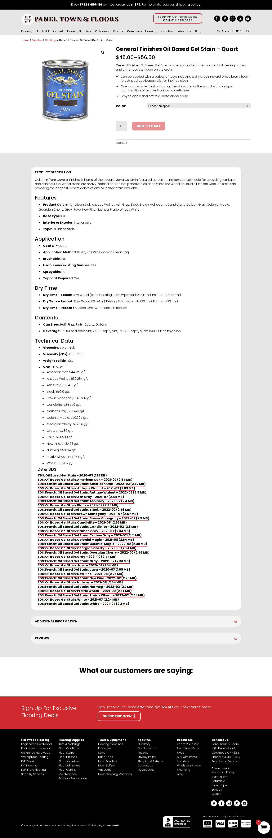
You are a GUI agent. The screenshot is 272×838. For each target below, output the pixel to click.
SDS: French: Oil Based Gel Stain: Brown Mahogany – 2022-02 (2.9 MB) (93, 518)
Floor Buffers (106, 765)
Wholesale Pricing (189, 765)
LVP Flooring (29, 761)
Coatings (50, 40)
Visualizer (167, 31)
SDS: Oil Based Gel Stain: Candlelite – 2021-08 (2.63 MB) (82, 522)
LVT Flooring (29, 765)
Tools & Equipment (50, 31)
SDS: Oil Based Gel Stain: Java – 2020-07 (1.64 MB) (78, 565)
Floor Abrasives (69, 761)
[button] (102, 52)
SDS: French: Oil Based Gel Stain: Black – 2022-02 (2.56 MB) (85, 509)
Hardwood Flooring (35, 740)
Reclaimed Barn (188, 748)
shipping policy (188, 4)
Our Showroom (148, 748)
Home (25, 40)
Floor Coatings (69, 748)
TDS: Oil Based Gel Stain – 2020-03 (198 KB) (72, 475)
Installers (183, 761)
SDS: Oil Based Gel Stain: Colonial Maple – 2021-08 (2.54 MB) (86, 539)
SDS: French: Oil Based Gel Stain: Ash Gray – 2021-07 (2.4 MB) (86, 501)
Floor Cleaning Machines (115, 774)
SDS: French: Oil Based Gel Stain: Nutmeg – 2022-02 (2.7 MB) (86, 587)
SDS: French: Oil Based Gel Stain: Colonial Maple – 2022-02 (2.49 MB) (92, 544)
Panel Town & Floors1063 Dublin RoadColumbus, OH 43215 (225, 748)
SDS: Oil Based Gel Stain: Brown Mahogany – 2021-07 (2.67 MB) (88, 514)
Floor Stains (66, 753)
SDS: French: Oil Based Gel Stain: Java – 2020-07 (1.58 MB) (84, 569)
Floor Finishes (68, 757)
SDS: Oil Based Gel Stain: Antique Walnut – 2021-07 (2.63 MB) (86, 488)
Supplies (37, 40)
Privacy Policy (147, 757)
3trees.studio (111, 825)
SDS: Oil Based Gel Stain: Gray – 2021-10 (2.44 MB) (77, 557)
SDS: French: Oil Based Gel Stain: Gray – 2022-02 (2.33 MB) (84, 561)
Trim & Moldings (69, 744)
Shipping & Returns (150, 761)
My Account (225, 31)
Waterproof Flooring (34, 757)
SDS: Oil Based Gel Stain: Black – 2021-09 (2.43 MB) (78, 505)
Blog (198, 31)
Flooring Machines (110, 744)
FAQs (180, 753)
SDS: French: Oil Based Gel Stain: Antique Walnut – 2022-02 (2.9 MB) (92, 492)
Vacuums (104, 770)
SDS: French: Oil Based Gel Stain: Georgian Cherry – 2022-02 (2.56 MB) (93, 552)
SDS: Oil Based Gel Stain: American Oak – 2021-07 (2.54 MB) (85, 479)
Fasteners (105, 748)
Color (121, 106)
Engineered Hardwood (36, 744)
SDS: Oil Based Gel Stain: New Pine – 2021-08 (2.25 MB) (80, 574)
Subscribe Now (117, 716)
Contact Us (145, 765)
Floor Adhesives (69, 765)
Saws (101, 753)
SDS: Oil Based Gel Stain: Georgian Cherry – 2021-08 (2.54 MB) (87, 548)
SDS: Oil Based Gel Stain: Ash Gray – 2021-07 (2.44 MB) (81, 497)
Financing (183, 770)
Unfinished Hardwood (35, 753)
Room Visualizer (188, 744)
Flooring (27, 31)
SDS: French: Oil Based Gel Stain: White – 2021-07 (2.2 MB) (83, 604)
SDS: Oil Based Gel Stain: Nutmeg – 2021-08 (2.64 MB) (80, 582)
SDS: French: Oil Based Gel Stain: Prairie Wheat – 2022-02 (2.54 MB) (91, 595)
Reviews (143, 753)
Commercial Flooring (141, 31)
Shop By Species (32, 774)
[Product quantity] (121, 126)
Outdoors (102, 31)
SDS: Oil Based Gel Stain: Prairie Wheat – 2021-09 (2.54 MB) (85, 591)
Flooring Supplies (79, 31)
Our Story (144, 744)
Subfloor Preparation (73, 778)
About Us (184, 31)
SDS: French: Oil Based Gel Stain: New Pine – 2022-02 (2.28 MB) (87, 578)
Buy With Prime (187, 757)
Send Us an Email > (224, 761)
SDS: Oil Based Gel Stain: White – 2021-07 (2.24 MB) (78, 599)
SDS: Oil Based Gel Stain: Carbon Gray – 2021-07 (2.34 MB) (84, 531)
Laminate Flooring (33, 770)
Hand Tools (106, 757)
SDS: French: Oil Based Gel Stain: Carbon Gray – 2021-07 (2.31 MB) (90, 535)
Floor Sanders (107, 761)
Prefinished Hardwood (36, 748)
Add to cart (149, 126)
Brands (118, 31)
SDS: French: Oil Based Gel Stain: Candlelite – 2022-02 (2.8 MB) (88, 526)
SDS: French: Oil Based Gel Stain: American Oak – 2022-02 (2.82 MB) (92, 484)
